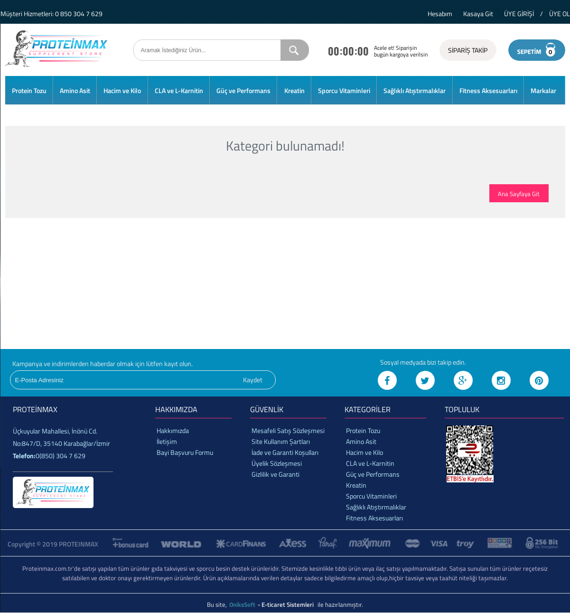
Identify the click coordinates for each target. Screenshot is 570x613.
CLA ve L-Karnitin (179, 90)
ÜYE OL (559, 14)
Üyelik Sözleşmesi (277, 463)
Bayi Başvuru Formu (185, 452)
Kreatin (294, 90)
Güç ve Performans (243, 90)
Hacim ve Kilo (122, 90)
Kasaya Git (478, 14)
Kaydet (252, 380)
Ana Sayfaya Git (519, 193)
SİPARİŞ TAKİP (467, 50)
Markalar (543, 90)
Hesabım (440, 14)
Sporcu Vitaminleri (344, 90)
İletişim (167, 441)
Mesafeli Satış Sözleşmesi (288, 430)
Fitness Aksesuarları (488, 90)
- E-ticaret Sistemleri (287, 604)
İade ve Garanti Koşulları (285, 452)
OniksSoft (243, 604)
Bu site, (217, 604)
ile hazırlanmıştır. (340, 604)
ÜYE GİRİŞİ (519, 14)
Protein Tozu (29, 90)
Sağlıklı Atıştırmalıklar (414, 90)
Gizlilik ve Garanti (275, 474)
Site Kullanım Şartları (281, 441)
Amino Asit (75, 90)
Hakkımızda (173, 430)
